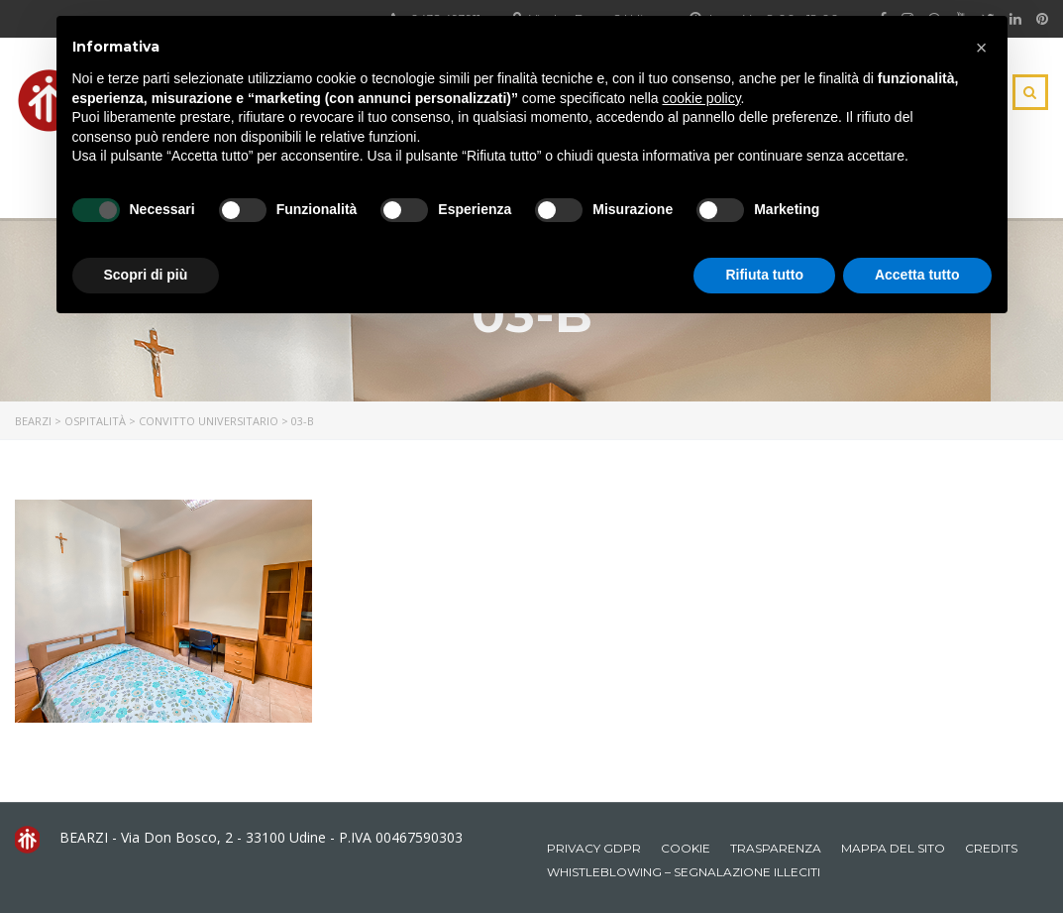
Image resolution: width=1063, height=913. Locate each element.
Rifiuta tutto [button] (764, 275)
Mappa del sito (893, 848)
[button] (982, 47)
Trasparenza (775, 848)
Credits (991, 848)
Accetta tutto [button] (917, 275)
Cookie (685, 848)
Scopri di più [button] (146, 275)
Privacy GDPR (594, 848)
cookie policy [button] (701, 98)
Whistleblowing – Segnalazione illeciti (683, 871)
